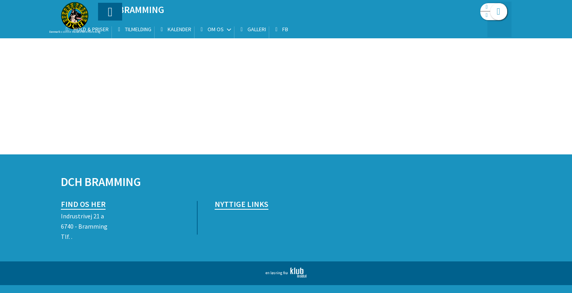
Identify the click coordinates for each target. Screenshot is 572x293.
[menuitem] (110, 27)
